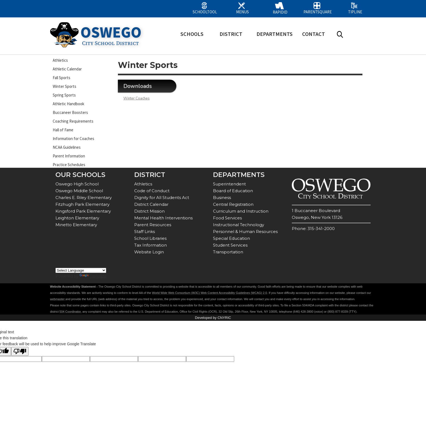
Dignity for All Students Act (161, 197)
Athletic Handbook (68, 103)
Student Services (230, 245)
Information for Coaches (73, 138)
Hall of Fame (63, 129)
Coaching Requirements (73, 121)
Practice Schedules (69, 164)
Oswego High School (77, 184)
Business (222, 197)
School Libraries (150, 238)
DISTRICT (231, 34)
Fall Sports (61, 77)
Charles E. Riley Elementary (83, 197)
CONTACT (313, 34)
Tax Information (150, 245)
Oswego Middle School (79, 190)
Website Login (149, 251)
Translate (93, 276)
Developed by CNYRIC (213, 318)
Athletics (60, 60)
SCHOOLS (191, 34)
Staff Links (144, 231)
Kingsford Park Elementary (83, 211)
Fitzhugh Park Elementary (82, 204)
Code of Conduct (152, 190)
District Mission (149, 211)
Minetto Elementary (76, 224)
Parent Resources (152, 224)
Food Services (227, 217)
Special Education (231, 238)
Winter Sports (64, 86)
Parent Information (69, 155)
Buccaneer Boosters (70, 112)
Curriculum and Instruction (240, 211)
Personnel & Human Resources (245, 231)
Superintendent (229, 184)
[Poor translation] (20, 351)
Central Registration (233, 204)
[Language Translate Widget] (80, 270)
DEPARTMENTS (274, 34)
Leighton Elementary (77, 217)
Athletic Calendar (67, 69)
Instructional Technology (238, 224)
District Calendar (151, 204)
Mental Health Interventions (163, 217)
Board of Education (233, 190)
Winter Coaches (136, 98)
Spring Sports (64, 95)
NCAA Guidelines (67, 147)
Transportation (228, 251)
